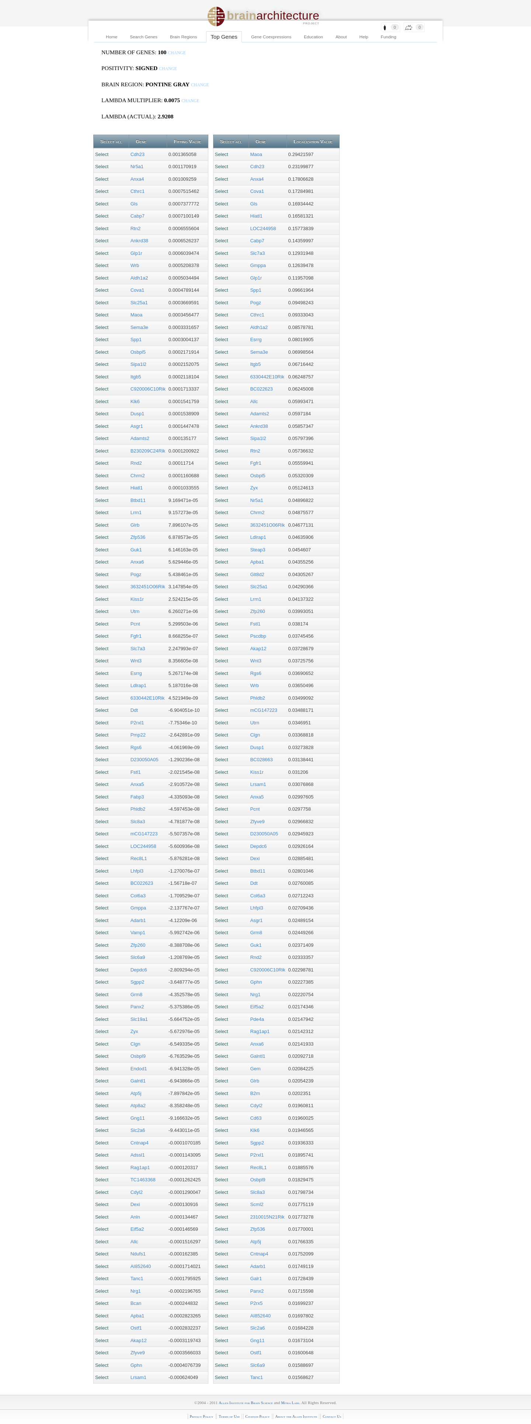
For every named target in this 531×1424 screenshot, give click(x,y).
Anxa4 (137, 179)
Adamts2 (140, 438)
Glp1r (136, 253)
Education (313, 36)
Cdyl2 (137, 1192)
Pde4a (257, 1019)
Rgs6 (136, 747)
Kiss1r (137, 599)
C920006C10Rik (148, 389)
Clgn (135, 1044)
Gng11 (138, 1118)
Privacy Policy (202, 1416)
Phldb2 (138, 809)
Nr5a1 (137, 166)
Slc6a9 (138, 957)
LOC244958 (143, 846)
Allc (134, 1241)
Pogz (136, 574)
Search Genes (143, 36)
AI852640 (141, 1266)
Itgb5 (136, 377)
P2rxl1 (137, 722)
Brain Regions (183, 36)
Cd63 (255, 1118)
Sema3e (139, 327)
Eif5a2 (137, 1229)
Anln (135, 1217)
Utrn (135, 611)
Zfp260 (138, 945)
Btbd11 (138, 500)
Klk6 (135, 401)
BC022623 (142, 883)
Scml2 (256, 1204)
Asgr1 (137, 426)
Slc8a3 (138, 821)
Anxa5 (137, 784)
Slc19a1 (139, 1019)
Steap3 (257, 549)
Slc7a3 (138, 648)
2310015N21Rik (267, 1217)
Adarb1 (138, 920)
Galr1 (256, 1278)
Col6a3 (138, 895)
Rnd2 (136, 463)
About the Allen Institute (296, 1416)
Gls (134, 204)
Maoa (137, 315)
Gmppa (138, 908)
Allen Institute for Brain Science (246, 1403)
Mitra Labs (290, 1403)
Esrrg (136, 673)
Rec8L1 (139, 858)
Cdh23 (138, 154)
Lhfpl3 (137, 871)
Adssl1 (138, 1155)
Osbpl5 (138, 352)
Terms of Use (229, 1416)
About (341, 36)
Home (111, 36)
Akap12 (139, 1340)
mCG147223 (144, 833)
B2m (255, 1093)
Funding (388, 36)
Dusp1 (138, 413)
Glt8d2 (257, 574)
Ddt (134, 710)
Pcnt (135, 624)
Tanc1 (137, 1278)
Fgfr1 (136, 636)
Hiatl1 (137, 488)
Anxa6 (137, 562)
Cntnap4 (140, 1143)
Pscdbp (258, 636)
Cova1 (138, 290)
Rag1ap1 (140, 1167)
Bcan (136, 1303)
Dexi (135, 1204)
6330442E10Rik (148, 698)
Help (364, 36)
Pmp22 (138, 735)
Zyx (134, 1031)
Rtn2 (135, 228)
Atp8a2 (138, 1105)
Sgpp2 (138, 982)
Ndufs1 (138, 1254)
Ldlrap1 (138, 685)
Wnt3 (136, 661)
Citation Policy (257, 1416)
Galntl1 (138, 1081)
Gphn (136, 1365)
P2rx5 (256, 1303)
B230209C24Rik (148, 451)
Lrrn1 (136, 512)
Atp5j (136, 1093)
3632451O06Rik (148, 586)
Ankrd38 (139, 240)
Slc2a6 (138, 1130)
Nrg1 (136, 1291)
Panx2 (137, 1006)
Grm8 (137, 994)
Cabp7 (138, 216)
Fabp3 (137, 797)
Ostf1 (136, 1328)
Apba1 (138, 1316)
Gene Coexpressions (271, 36)
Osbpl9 (138, 1056)
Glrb (135, 525)
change (177, 53)
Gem (255, 1068)
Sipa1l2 (138, 364)
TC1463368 (143, 1179)
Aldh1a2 (139, 278)
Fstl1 (136, 772)
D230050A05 (145, 759)
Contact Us (332, 1416)
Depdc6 (139, 970)
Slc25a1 (139, 302)
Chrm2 (138, 475)
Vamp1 (138, 932)
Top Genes (224, 37)
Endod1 (139, 1068)
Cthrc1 (138, 191)
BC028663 (261, 759)
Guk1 (136, 549)
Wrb (135, 265)
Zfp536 (138, 537)
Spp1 (136, 339)
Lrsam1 (138, 1377)
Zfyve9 (138, 1352)
